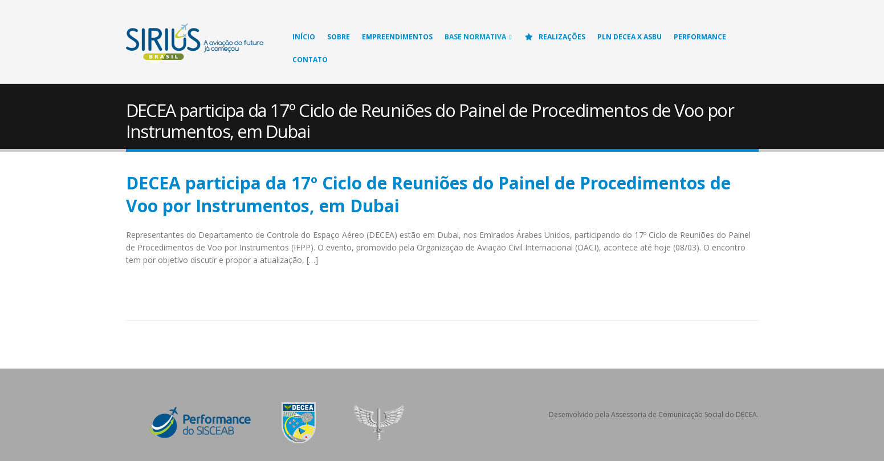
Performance (700, 37)
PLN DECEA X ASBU (629, 37)
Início (303, 37)
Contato (310, 59)
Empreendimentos (397, 37)
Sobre (338, 37)
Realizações (554, 37)
